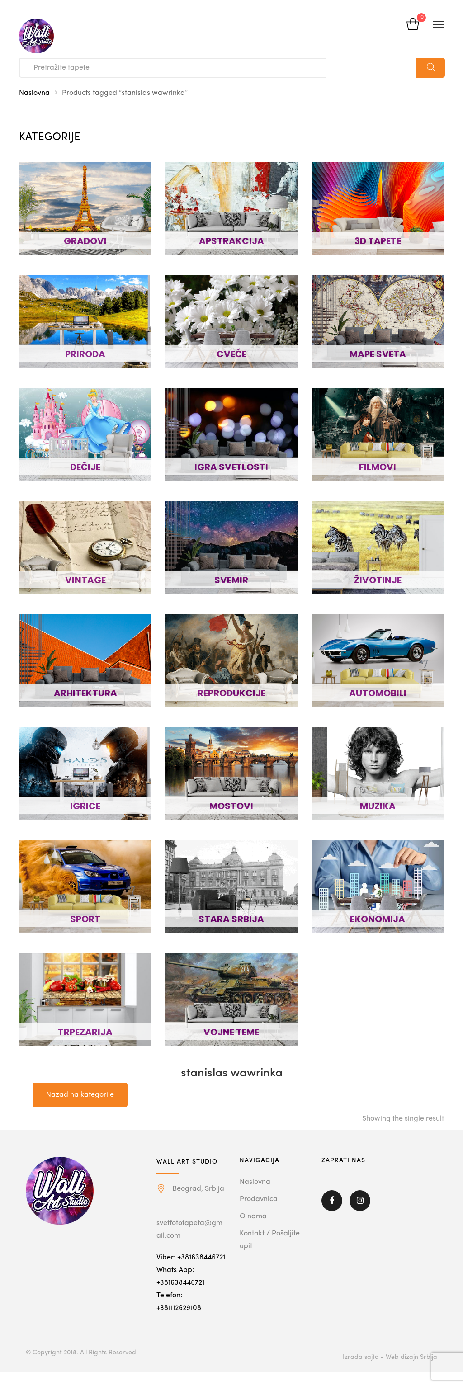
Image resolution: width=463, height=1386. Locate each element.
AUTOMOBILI (377, 693)
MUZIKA (378, 806)
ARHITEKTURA (85, 693)
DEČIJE (85, 467)
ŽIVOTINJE (378, 580)
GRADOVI (85, 241)
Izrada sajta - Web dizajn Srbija (390, 1357)
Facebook (331, 1200)
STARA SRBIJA (231, 919)
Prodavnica (259, 1199)
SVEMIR (231, 580)
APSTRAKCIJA (231, 241)
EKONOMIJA (377, 919)
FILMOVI (377, 467)
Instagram (360, 1200)
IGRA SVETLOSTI (231, 467)
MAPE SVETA (378, 354)
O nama (253, 1216)
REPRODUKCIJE (231, 693)
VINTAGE (85, 580)
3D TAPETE (377, 241)
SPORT (85, 919)
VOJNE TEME (231, 1032)
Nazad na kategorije (80, 1094)
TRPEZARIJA (85, 1032)
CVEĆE (231, 354)
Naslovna (34, 93)
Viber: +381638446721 (190, 1257)
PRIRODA (85, 354)
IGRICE (85, 806)
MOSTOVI (231, 806)
